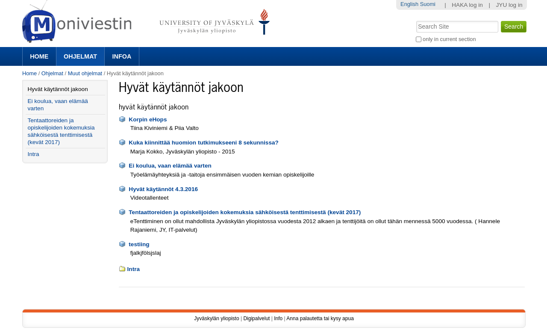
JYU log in (509, 5)
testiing (139, 244)
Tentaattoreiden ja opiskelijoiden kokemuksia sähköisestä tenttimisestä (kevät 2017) (245, 212)
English (409, 4)
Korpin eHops (148, 119)
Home (39, 56)
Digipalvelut (256, 318)
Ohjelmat (80, 56)
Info (278, 318)
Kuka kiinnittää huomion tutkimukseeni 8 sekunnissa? (204, 142)
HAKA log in (467, 5)
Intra (133, 269)
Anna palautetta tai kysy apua (319, 318)
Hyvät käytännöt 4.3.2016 (163, 189)
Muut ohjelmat (85, 73)
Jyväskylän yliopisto (216, 318)
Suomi (427, 4)
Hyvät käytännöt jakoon (57, 89)
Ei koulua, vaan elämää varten (170, 165)
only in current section (449, 39)
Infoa (122, 56)
